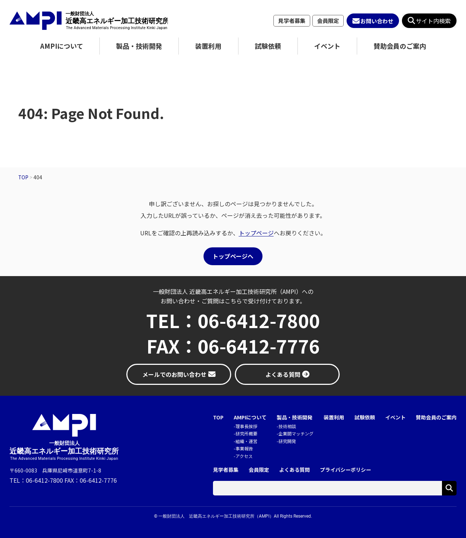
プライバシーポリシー (345, 469)
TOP (218, 417)
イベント (327, 46)
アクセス (244, 456)
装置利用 (208, 46)
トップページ (256, 232)
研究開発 (287, 441)
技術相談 (287, 426)
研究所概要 (246, 433)
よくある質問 (294, 469)
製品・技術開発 (139, 46)
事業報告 (244, 448)
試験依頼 (268, 46)
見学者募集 (291, 20)
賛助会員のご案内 (400, 46)
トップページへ (233, 256)
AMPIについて (61, 46)
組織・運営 (246, 441)
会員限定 (328, 20)
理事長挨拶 (246, 426)
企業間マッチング (296, 433)
